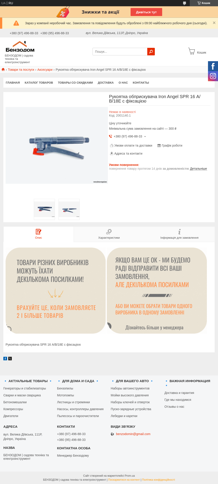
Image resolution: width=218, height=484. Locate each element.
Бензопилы (65, 388)
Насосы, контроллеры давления (80, 409)
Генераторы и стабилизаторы (24, 388)
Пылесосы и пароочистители (78, 416)
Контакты (141, 82)
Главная (13, 82)
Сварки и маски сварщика (22, 395)
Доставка (106, 82)
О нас (123, 82)
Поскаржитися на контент (124, 479)
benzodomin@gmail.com (133, 434)
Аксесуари (44, 69)
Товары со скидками (75, 82)
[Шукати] (151, 51)
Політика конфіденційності (158, 479)
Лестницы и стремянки (73, 402)
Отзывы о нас (174, 406)
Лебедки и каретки (124, 416)
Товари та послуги (21, 69)
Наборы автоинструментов (130, 388)
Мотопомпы (65, 395)
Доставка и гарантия (179, 393)
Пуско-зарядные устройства (131, 409)
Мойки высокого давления (130, 395)
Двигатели (10, 416)
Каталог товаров (39, 82)
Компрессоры (13, 409)
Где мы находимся (177, 399)
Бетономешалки (15, 402)
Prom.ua (130, 475)
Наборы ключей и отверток (130, 402)
